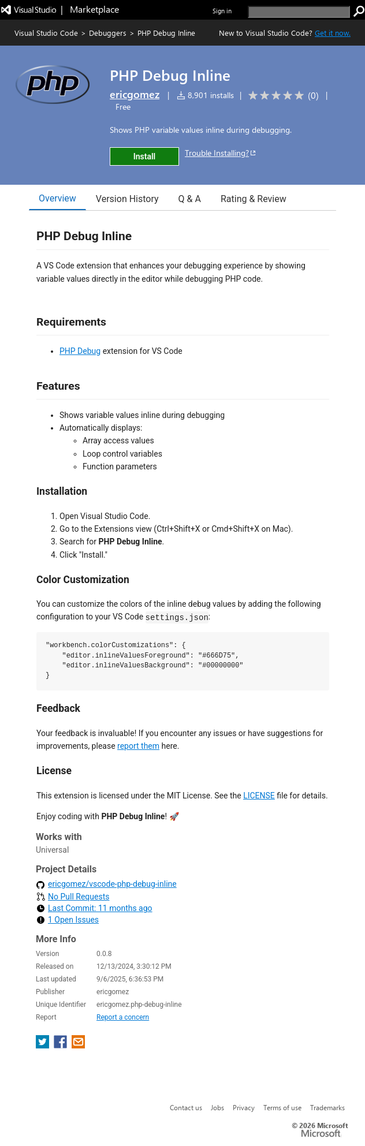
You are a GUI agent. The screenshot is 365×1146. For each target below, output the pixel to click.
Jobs (217, 1107)
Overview (57, 198)
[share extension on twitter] (44, 1045)
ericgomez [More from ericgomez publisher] (134, 94)
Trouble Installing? (221, 152)
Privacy (244, 1107)
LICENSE (259, 795)
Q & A (189, 198)
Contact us (186, 1107)
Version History (127, 198)
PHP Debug (79, 351)
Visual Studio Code (46, 33)
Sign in (222, 10)
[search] (299, 12)
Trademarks (327, 1107)
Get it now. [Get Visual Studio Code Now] (333, 33)
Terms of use (282, 1107)
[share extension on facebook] (61, 1045)
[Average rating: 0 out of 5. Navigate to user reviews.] (281, 95)
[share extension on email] (78, 1045)
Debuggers (107, 33)
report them (138, 746)
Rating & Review (253, 198)
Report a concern (122, 1017)
